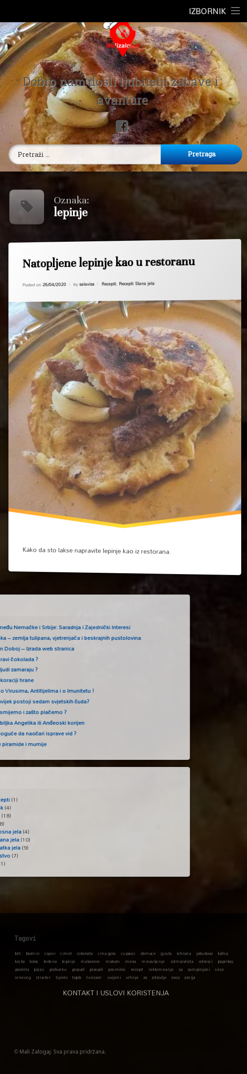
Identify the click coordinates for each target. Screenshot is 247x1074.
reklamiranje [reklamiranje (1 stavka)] (161, 969)
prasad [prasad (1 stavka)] (78, 969)
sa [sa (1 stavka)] (181, 969)
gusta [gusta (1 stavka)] (166, 953)
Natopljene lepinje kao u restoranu (107, 262)
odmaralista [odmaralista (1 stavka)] (182, 961)
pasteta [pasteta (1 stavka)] (22, 969)
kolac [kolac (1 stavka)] (34, 961)
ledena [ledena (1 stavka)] (50, 961)
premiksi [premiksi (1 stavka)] (117, 969)
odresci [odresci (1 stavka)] (206, 961)
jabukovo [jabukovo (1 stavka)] (204, 953)
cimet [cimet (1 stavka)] (66, 953)
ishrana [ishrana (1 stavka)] (184, 953)
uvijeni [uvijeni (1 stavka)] (114, 977)
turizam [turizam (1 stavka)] (94, 977)
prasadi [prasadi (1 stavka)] (96, 969)
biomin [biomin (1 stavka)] (33, 953)
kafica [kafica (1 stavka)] (223, 953)
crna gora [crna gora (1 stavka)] (107, 953)
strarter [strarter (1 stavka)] (43, 977)
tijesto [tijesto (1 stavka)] (62, 977)
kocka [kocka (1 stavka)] (20, 961)
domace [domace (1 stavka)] (148, 953)
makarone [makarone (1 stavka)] (90, 961)
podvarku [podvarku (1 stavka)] (58, 969)
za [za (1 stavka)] (145, 977)
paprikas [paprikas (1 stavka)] (225, 961)
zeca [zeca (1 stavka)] (175, 977)
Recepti (108, 283)
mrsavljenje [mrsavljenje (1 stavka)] (153, 961)
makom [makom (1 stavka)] (112, 961)
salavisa (86, 282)
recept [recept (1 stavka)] (137, 969)
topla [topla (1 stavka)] (76, 977)
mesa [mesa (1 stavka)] (130, 961)
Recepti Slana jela (136, 283)
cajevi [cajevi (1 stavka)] (50, 953)
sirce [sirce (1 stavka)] (219, 969)
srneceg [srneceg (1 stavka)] (23, 977)
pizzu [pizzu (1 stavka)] (39, 969)
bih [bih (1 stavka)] (18, 953)
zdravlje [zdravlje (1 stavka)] (159, 977)
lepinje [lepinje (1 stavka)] (69, 961)
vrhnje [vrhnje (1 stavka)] (132, 977)
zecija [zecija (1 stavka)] (189, 977)
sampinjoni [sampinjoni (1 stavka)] (199, 969)
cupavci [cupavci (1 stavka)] (128, 953)
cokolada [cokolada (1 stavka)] (85, 953)
